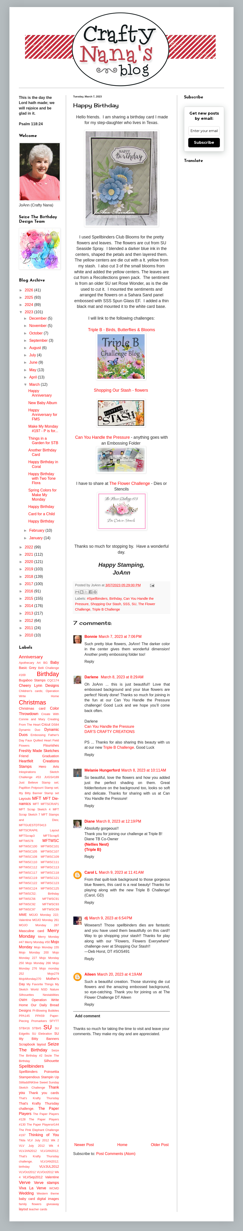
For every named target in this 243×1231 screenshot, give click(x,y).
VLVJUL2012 (49, 1166)
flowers (37, 1204)
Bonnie (90, 637)
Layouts (25, 799)
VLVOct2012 (27, 1172)
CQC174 (53, 680)
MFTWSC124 (28, 888)
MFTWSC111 (50, 862)
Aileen (90, 974)
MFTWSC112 (28, 867)
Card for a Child (41, 514)
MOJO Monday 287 (39, 925)
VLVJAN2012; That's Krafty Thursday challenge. (39, 1156)
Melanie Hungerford (102, 770)
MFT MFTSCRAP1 (46, 804)
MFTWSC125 (50, 888)
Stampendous (29, 1077)
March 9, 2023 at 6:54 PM (110, 918)
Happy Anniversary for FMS (42, 414)
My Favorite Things (39, 984)
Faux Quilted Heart (38, 740)
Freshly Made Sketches (39, 751)
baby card (27, 1199)
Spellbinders (31, 1066)
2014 (29, 606)
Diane (89, 821)
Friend (24, 756)
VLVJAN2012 (28, 1151)
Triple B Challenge (106, 609)
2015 (29, 598)
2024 (29, 305)
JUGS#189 (51, 777)
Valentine (52, 1177)
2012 (29, 621)
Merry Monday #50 (37, 942)
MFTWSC (50, 841)
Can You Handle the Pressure (102, 437)
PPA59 (39, 1016)
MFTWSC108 (28, 856)
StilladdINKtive (28, 1082)
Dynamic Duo (29, 730)
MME (23, 915)
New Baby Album (42, 403)
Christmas (32, 702)
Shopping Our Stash (106, 604)
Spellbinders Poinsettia (39, 1072)
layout (23, 1209)
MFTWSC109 (50, 856)
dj (86, 918)
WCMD (54, 1188)
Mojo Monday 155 (46, 947)
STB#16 (24, 1028)
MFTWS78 (26, 841)
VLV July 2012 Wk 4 (39, 1145)
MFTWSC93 (50, 904)
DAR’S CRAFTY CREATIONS (109, 732)
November (38, 326)
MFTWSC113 (50, 867)
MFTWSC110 (28, 862)
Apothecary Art (30, 662)
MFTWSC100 (28, 846)
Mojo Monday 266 (38, 963)
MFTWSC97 (27, 909)
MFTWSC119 (28, 878)
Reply (89, 662)
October (36, 333)
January (36, 538)
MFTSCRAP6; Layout (39, 830)
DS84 (55, 724)
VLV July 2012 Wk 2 (43, 1140)
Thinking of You (44, 1135)
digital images (48, 1199)
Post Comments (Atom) (115, 1154)
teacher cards (38, 1209)
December (38, 318)
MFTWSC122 (28, 883)
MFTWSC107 (50, 851)
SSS (126, 604)
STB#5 (36, 1028)
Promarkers (39, 1021)
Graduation (50, 756)
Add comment (87, 1016)
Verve (24, 1182)
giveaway (52, 1204)
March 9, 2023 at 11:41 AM (121, 872)
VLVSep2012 (33, 1177)
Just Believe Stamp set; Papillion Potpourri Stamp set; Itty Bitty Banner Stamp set (39, 788)
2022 (29, 547)
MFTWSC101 (50, 846)
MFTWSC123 (50, 883)
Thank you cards (44, 1093)
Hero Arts (49, 766)
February (37, 530)
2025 (29, 297)
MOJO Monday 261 (45, 920)
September (39, 340)
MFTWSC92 (27, 904)
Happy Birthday (41, 507)
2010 (29, 635)
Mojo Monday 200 (34, 952)
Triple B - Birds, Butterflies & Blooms (121, 329)
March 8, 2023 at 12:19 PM (118, 821)
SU (134, 604)
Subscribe (204, 142)
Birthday (115, 598)
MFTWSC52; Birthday (39, 893)
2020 (29, 562)
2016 (29, 591)
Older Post (160, 1145)
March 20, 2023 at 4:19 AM (119, 974)
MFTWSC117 (28, 872)
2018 (29, 577)
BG (45, 662)
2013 (29, 613)
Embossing (38, 735)
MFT (36, 798)
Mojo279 (53, 973)
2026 (29, 290)
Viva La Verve (32, 1188)
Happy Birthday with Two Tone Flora (42, 478)
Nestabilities (51, 995)
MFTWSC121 (50, 878)
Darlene (91, 677)
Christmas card (32, 708)
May (33, 370)
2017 (29, 584)
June (33, 362)
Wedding (26, 1193)
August (35, 348)
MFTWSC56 (27, 899)
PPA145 (24, 1016)
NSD (44, 989)
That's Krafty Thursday (39, 1098)
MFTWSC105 (28, 851)
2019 (29, 569)
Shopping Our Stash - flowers (121, 390)
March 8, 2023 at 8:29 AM (122, 677)
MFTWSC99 (50, 909)
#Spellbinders (97, 598)
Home (122, 1145)
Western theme (48, 1193)
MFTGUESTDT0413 (32, 825)
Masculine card (31, 931)
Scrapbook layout (32, 1044)
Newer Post (84, 1145)
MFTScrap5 (51, 835)
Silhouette (51, 1061)
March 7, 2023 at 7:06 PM (120, 637)
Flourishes (51, 745)
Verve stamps (46, 1183)
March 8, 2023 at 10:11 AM (143, 770)
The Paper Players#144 (43, 1124)
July (33, 355)
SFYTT (54, 1021)
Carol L (90, 872)
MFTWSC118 (50, 872)
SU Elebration (42, 1033)
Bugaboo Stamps (32, 680)
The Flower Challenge (129, 483)
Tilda (22, 1140)
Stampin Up (50, 1077)
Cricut (46, 724)
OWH (23, 1000)
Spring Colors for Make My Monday (42, 494)
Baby (54, 662)
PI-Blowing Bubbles (46, 1010)
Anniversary (31, 656)
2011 (29, 628)
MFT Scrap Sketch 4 (34, 809)
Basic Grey (27, 668)
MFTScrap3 (27, 835)
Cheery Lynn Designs (39, 686)
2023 (29, 312)
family (23, 1204)
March (35, 384)
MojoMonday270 (30, 979)
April (33, 377)
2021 (29, 554)
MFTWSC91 (50, 899)
